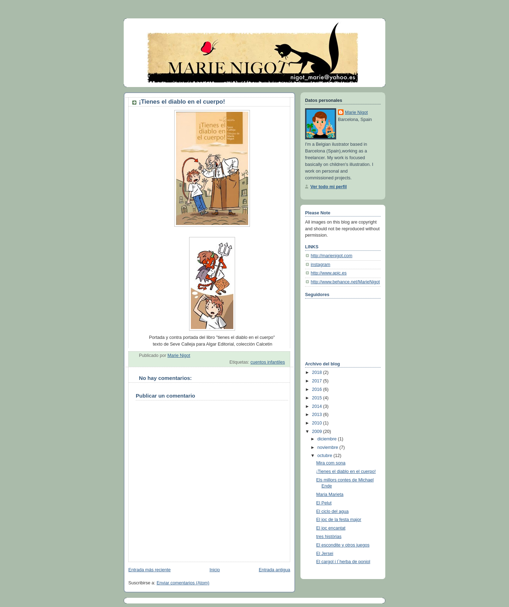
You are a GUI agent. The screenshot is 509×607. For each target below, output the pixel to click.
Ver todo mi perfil (328, 186)
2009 (317, 431)
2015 (317, 397)
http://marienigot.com (331, 255)
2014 (317, 406)
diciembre (327, 439)
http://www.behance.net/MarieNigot (345, 281)
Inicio (215, 569)
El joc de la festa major (339, 519)
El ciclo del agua (332, 511)
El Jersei (324, 553)
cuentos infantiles (268, 362)
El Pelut (324, 503)
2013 (317, 414)
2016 (317, 389)
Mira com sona (331, 463)
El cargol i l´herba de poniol (343, 561)
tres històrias (328, 536)
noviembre (328, 447)
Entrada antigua (274, 569)
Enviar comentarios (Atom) (183, 582)
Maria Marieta (330, 494)
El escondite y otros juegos (343, 545)
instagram (320, 264)
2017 (317, 380)
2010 (317, 423)
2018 (317, 372)
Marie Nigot (356, 112)
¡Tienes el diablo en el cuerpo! (346, 471)
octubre (325, 455)
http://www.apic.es (329, 273)
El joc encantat (331, 528)
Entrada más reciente (149, 569)
